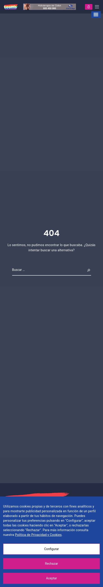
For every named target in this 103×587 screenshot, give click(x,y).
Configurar (51, 549)
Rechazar (51, 563)
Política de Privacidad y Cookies (38, 535)
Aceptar (51, 578)
